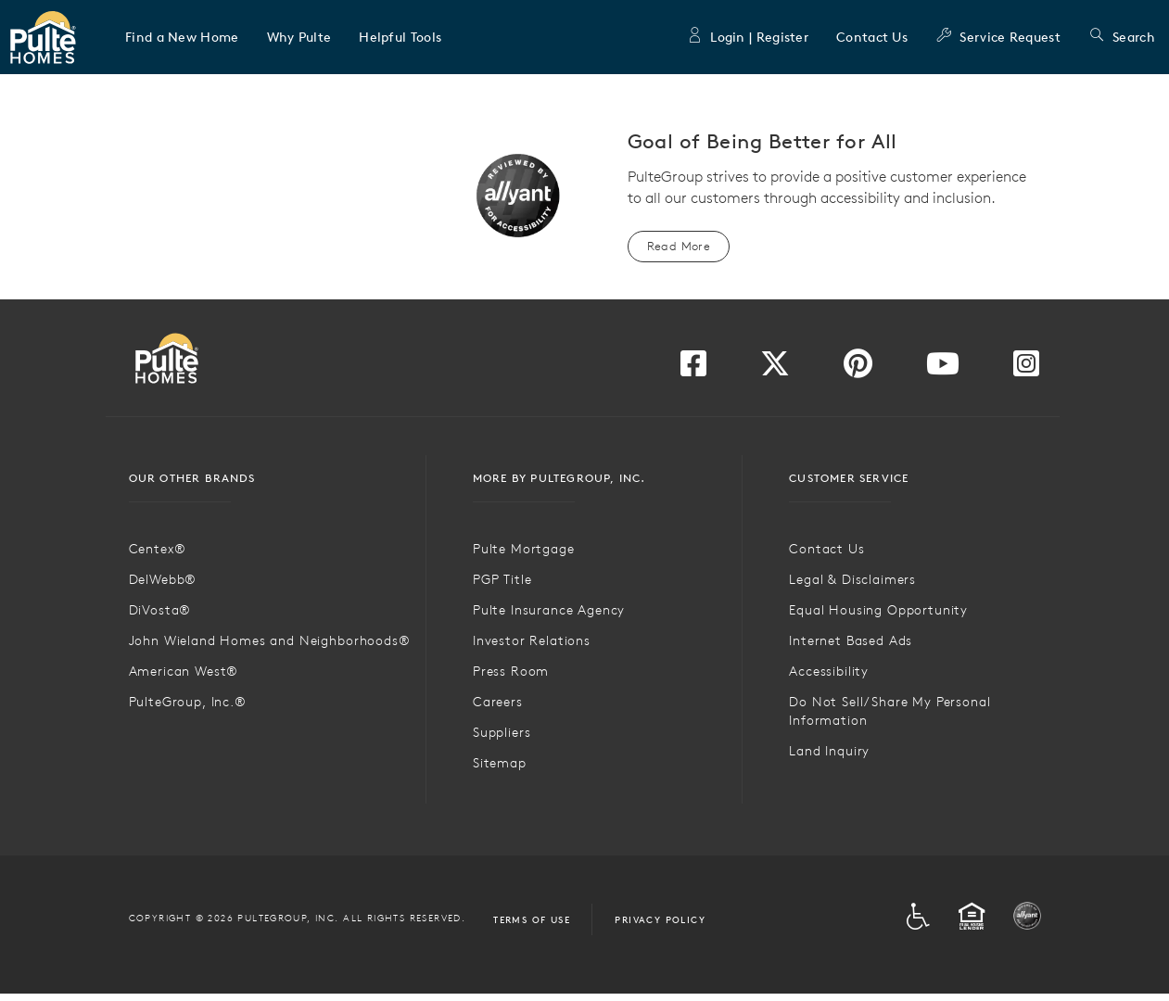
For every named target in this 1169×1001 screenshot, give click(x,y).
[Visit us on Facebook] (693, 369)
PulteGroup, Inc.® (188, 701)
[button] (182, 37)
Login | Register (747, 37)
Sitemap (500, 762)
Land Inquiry (829, 750)
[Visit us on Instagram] (1026, 369)
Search (1121, 37)
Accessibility (829, 671)
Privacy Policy (660, 919)
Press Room (511, 671)
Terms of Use (531, 919)
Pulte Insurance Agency (549, 610)
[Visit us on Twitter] (775, 369)
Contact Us (872, 37)
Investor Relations (532, 640)
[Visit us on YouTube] (942, 369)
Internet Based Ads (850, 640)
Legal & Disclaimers (852, 579)
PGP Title (502, 579)
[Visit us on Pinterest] (858, 369)
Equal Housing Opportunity (878, 610)
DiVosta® (160, 610)
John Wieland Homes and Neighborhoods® (270, 640)
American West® (184, 671)
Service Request (998, 37)
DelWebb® (163, 579)
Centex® (157, 548)
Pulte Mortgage (524, 548)
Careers (498, 701)
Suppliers (502, 732)
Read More (679, 246)
